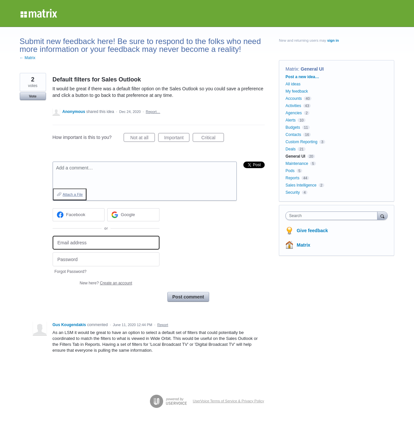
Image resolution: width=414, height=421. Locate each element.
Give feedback (312, 230)
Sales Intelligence (300, 185)
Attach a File (73, 194)
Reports (292, 178)
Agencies (293, 113)
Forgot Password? (70, 271)
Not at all (142, 138)
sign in (333, 40)
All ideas (292, 84)
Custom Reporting (301, 142)
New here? (106, 283)
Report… (153, 112)
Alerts (290, 120)
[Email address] (106, 243)
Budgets (292, 127)
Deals (290, 149)
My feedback (296, 91)
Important (176, 138)
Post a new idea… (302, 77)
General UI (312, 69)
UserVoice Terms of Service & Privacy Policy (228, 401)
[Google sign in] (133, 214)
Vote (33, 96)
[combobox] (333, 215)
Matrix (291, 69)
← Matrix (28, 57)
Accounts (293, 98)
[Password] (106, 259)
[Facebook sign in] (79, 214)
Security (292, 192)
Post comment (188, 296)
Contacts (293, 134)
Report (162, 325)
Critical (212, 138)
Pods (289, 170)
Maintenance (296, 163)
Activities (293, 105)
